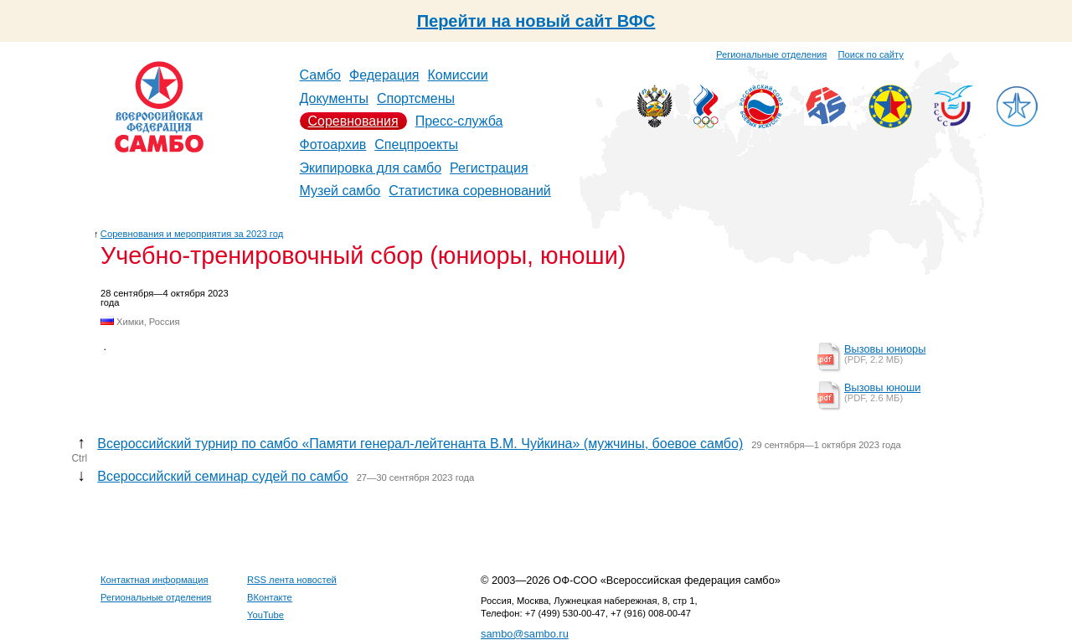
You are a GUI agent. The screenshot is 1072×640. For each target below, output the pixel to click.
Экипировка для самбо (371, 168)
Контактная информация (154, 580)
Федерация (384, 75)
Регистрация (489, 168)
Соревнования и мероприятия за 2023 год (191, 234)
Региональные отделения (771, 54)
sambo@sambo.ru (525, 633)
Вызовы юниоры (884, 349)
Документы (334, 98)
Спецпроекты (416, 144)
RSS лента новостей (292, 580)
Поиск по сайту (871, 54)
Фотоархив (333, 144)
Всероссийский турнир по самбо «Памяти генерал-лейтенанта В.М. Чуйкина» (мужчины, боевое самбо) (420, 443)
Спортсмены (416, 98)
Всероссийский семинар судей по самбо (222, 476)
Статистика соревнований (470, 190)
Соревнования (353, 121)
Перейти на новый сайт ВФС (536, 21)
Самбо (321, 75)
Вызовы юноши (882, 387)
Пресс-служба (459, 121)
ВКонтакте (269, 597)
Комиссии (458, 75)
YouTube (265, 615)
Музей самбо (340, 190)
